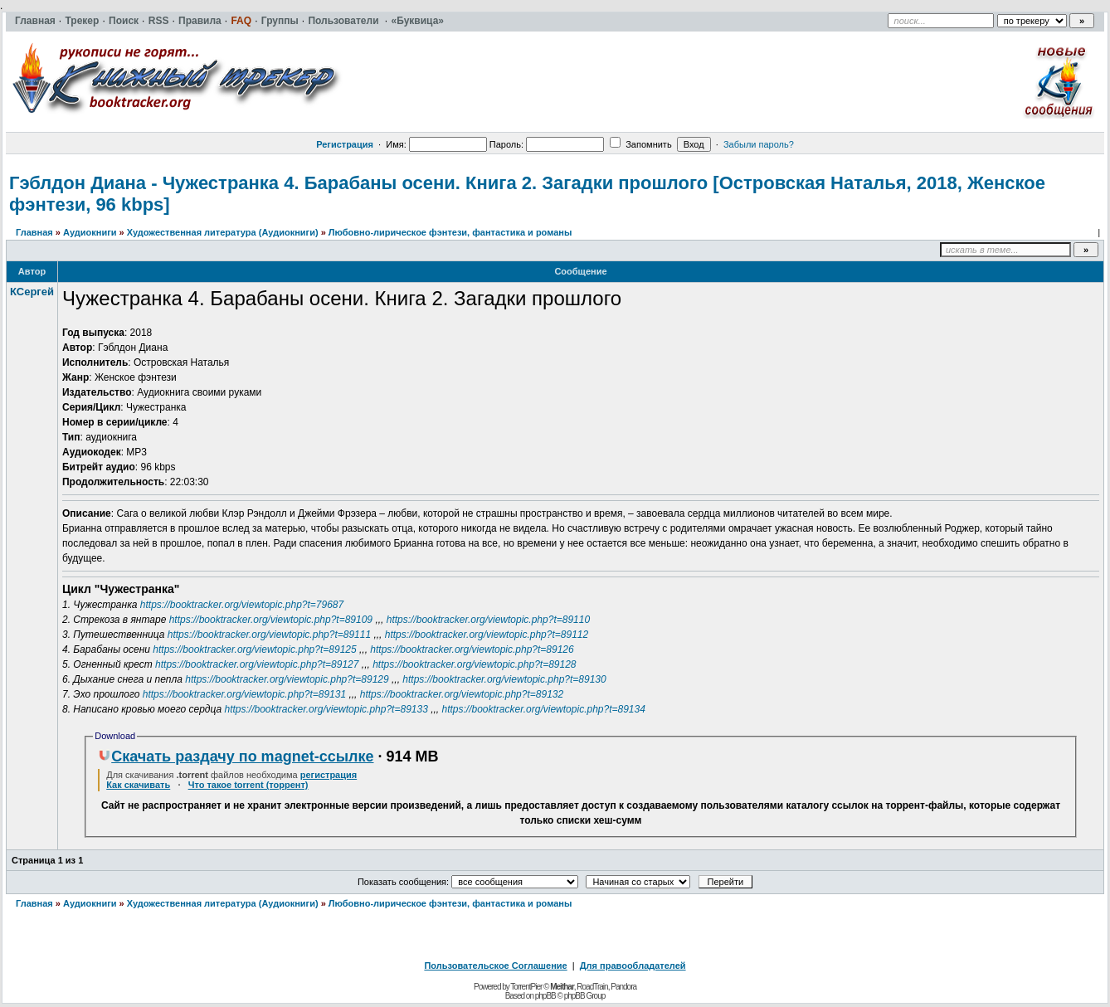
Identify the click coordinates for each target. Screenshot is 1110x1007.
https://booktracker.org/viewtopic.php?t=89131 (244, 694)
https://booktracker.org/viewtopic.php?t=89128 (474, 664)
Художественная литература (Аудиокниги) (223, 232)
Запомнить (640, 144)
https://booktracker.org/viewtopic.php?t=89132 (461, 694)
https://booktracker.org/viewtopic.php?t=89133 (325, 709)
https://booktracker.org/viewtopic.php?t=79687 (241, 605)
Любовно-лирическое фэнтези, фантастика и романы (450, 232)
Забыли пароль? (758, 144)
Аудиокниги (90, 232)
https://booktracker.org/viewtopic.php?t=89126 (471, 649)
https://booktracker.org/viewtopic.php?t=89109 (270, 619)
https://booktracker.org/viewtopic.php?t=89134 (543, 709)
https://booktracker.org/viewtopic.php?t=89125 (254, 649)
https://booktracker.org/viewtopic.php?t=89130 (504, 679)
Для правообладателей (633, 966)
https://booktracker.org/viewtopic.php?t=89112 (486, 634)
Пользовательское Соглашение (495, 966)
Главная (34, 232)
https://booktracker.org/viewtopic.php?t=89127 (256, 664)
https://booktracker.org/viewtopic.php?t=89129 (286, 679)
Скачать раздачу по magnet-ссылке (235, 756)
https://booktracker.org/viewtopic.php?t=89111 (269, 634)
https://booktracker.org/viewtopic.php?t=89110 (488, 619)
